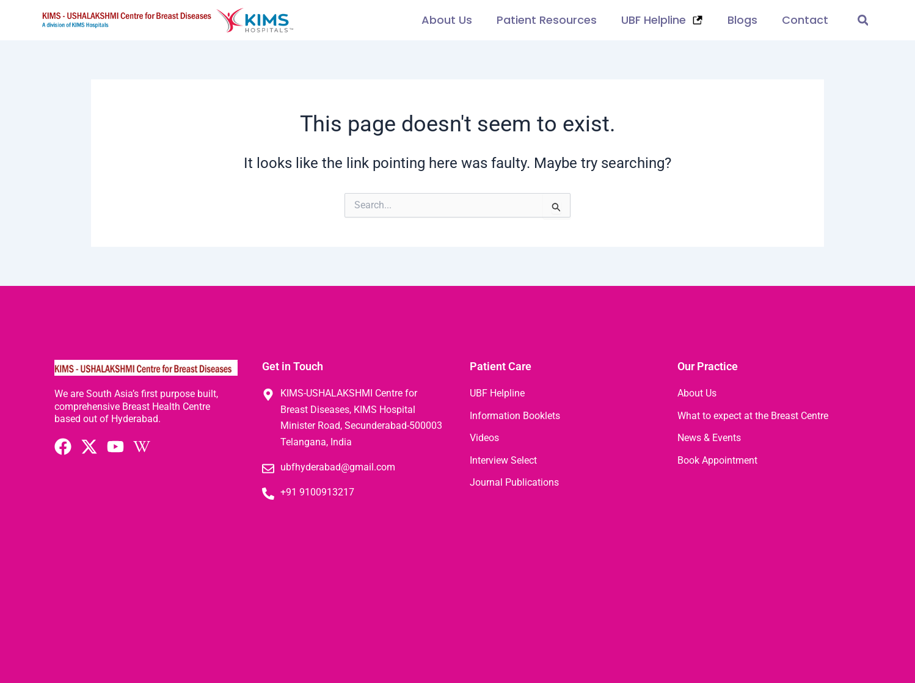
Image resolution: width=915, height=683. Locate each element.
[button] (863, 20)
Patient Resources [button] (547, 19)
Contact (805, 19)
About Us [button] (446, 19)
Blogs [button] (742, 19)
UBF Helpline (662, 19)
